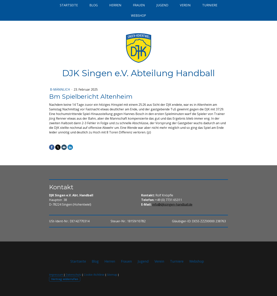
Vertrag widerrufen (64, 279)
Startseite (69, 5)
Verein (185, 5)
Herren (115, 5)
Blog (93, 5)
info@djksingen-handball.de (172, 204)
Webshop (138, 15)
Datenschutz (73, 274)
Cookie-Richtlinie (94, 274)
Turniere (209, 5)
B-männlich (60, 89)
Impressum (56, 274)
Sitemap (112, 274)
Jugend (162, 5)
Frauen (139, 5)
